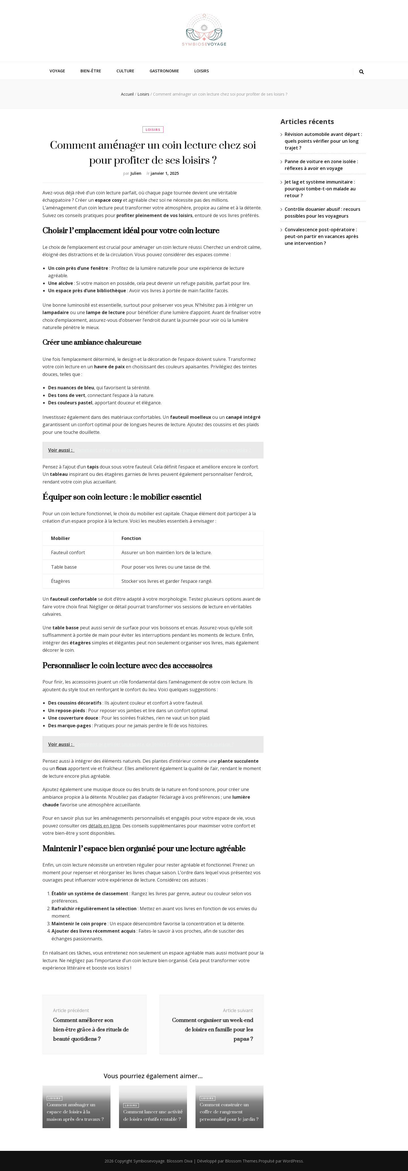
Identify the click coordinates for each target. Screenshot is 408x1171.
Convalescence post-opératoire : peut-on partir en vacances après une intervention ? (321, 236)
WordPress (293, 1161)
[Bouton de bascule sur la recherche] (361, 72)
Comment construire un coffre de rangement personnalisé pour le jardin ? (228, 1112)
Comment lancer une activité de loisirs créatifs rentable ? (151, 1116)
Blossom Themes (241, 1161)
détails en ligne (104, 826)
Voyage (57, 70)
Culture (125, 70)
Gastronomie (164, 70)
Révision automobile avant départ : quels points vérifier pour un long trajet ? (323, 141)
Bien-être (90, 70)
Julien (135, 173)
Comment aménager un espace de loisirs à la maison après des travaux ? (75, 1112)
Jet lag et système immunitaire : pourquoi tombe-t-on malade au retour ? (320, 189)
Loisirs (201, 70)
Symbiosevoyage (149, 1161)
